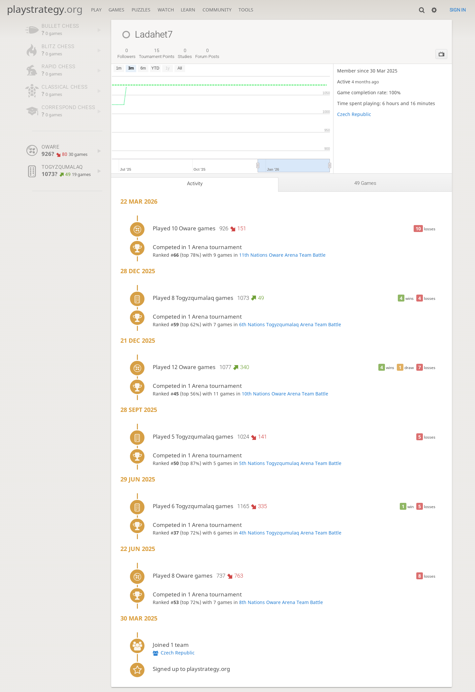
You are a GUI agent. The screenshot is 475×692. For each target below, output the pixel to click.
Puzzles (141, 10)
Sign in (458, 10)
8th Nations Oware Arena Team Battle (281, 602)
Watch (166, 10)
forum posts (207, 53)
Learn (188, 10)
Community (217, 10)
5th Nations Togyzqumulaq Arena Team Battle (290, 463)
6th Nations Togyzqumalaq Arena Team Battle (290, 324)
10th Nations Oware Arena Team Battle (285, 393)
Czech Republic (354, 114)
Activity (195, 184)
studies (185, 53)
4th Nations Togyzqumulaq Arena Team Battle (290, 533)
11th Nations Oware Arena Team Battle (282, 255)
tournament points (156, 53)
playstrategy (44, 9)
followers (126, 53)
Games (116, 10)
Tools (245, 10)
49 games (365, 183)
